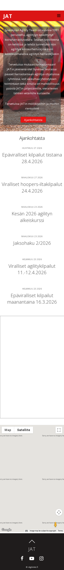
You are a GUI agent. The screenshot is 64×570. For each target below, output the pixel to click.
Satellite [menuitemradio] (23, 430)
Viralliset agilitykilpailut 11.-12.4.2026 (32, 269)
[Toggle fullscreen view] (59, 430)
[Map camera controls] (59, 512)
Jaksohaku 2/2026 (32, 243)
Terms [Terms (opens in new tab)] (60, 531)
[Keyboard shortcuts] (26, 531)
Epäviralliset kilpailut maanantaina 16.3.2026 (32, 298)
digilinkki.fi (33, 567)
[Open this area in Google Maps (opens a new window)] (6, 530)
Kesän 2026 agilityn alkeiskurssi (32, 216)
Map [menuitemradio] (8, 430)
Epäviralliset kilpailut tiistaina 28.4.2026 (32, 158)
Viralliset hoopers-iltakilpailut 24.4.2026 (32, 187)
